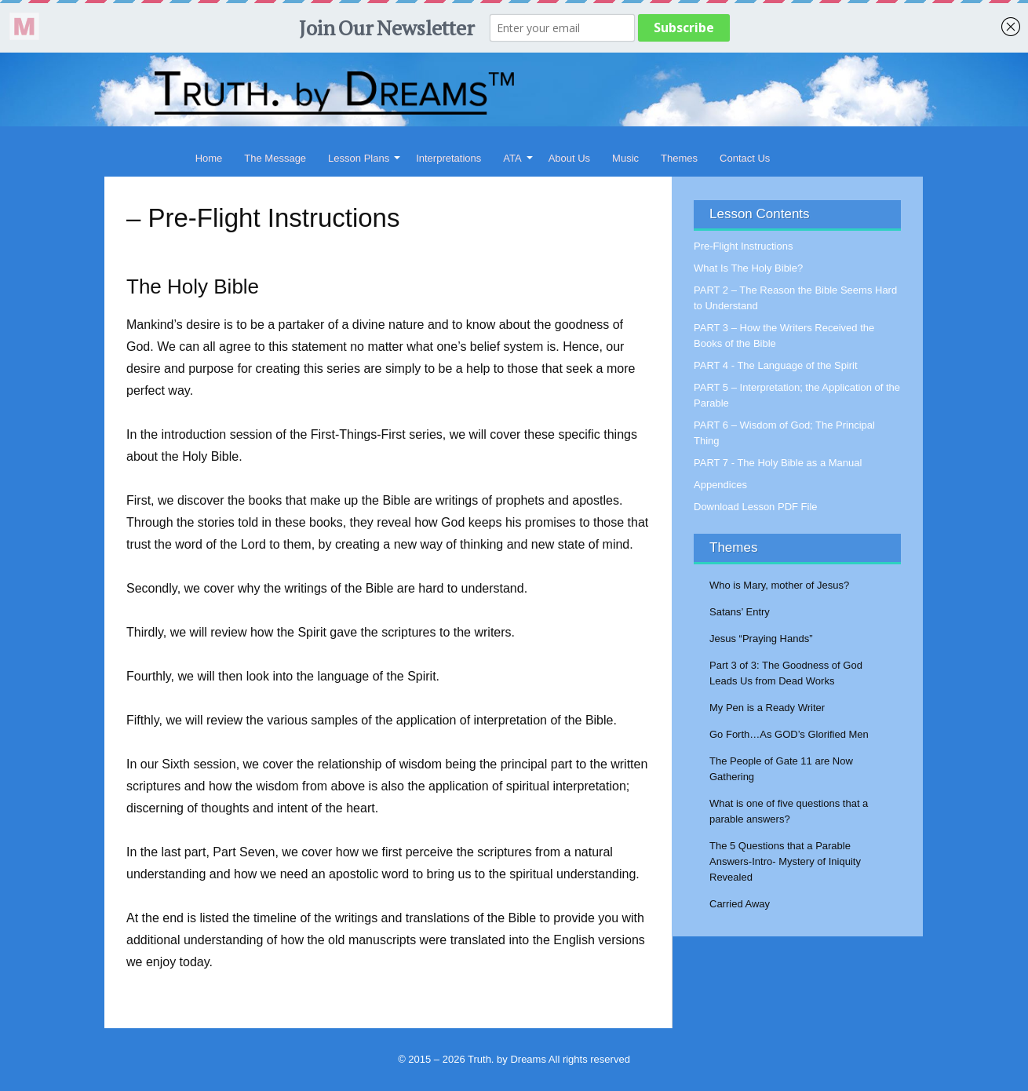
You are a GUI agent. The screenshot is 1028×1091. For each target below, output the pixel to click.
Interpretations (448, 158)
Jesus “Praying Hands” (761, 638)
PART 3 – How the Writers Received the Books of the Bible (784, 335)
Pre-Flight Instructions (743, 246)
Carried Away (739, 904)
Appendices (720, 485)
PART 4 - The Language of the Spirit (776, 365)
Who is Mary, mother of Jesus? (779, 585)
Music (625, 158)
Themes (679, 158)
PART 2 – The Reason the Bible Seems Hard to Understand (795, 298)
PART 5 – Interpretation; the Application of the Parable (797, 395)
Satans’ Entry (739, 612)
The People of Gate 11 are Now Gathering (781, 769)
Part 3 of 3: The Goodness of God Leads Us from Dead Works (785, 673)
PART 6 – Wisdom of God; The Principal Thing (784, 433)
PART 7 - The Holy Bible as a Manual (778, 463)
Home (209, 158)
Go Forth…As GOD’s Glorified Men (789, 734)
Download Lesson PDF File (756, 507)
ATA (512, 158)
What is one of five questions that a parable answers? (788, 811)
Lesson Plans (358, 158)
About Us (569, 158)
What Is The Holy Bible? (748, 268)
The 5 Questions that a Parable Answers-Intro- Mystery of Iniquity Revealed (785, 861)
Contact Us (745, 158)
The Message (275, 158)
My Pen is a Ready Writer (767, 707)
